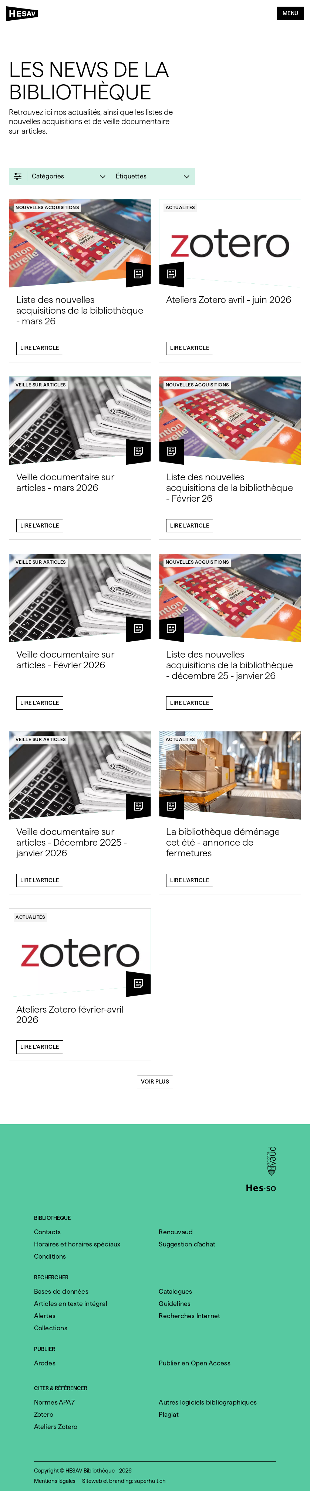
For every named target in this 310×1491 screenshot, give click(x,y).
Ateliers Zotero (56, 1426)
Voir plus (155, 1085)
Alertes (44, 1316)
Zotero (43, 1414)
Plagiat (168, 1414)
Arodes (44, 1363)
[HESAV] (24, 15)
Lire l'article (39, 352)
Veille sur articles (41, 388)
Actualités (180, 211)
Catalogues (175, 1291)
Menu (291, 13)
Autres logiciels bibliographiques (208, 1402)
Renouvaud (176, 1232)
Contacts (47, 1232)
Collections (50, 1328)
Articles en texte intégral (70, 1303)
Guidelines (175, 1303)
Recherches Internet (189, 1316)
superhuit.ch (150, 1481)
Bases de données (61, 1291)
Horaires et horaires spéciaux (77, 1244)
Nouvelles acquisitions (47, 211)
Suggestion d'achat (187, 1244)
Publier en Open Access (194, 1363)
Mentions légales (54, 1481)
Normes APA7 (54, 1402)
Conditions (50, 1256)
